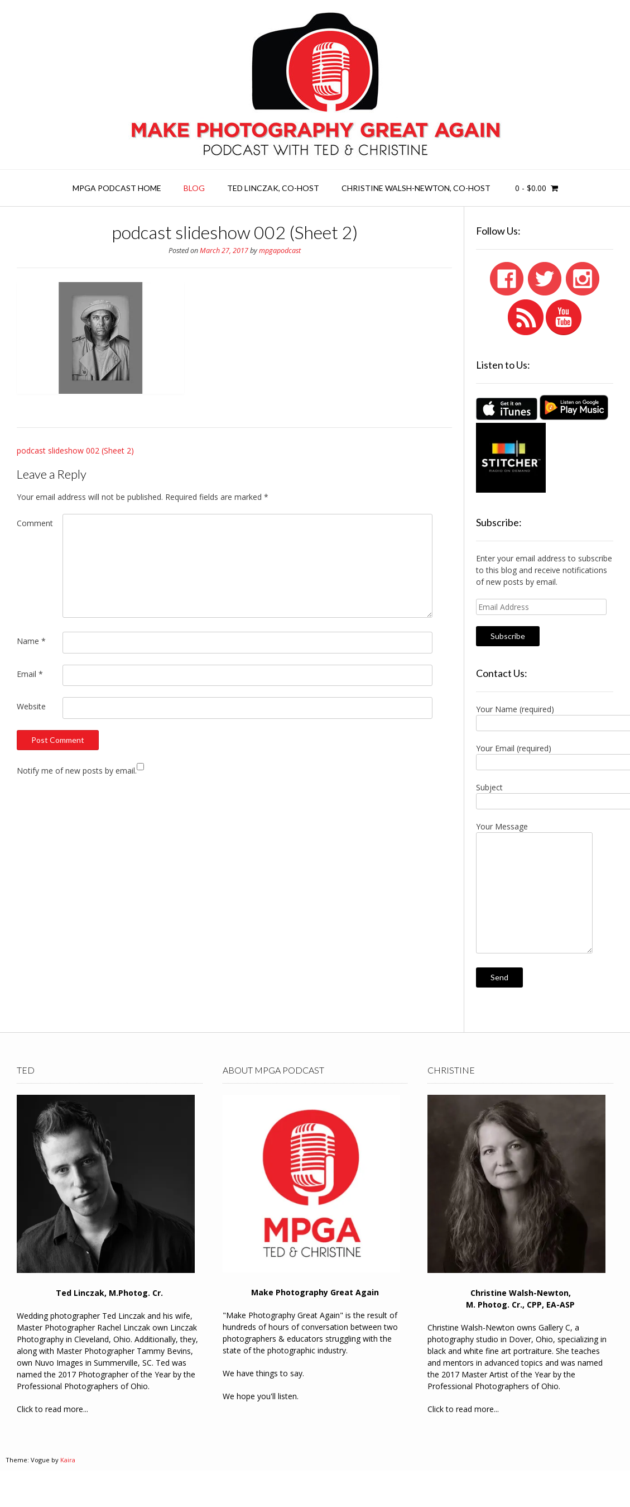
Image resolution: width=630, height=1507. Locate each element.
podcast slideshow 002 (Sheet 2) (75, 450)
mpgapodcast (280, 250)
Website (31, 706)
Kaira (67, 1460)
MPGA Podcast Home (117, 188)
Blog (194, 188)
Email (30, 674)
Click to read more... (52, 1409)
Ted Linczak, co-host (273, 188)
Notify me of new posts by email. (77, 770)
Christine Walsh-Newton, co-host (416, 188)
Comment (35, 523)
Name (31, 641)
